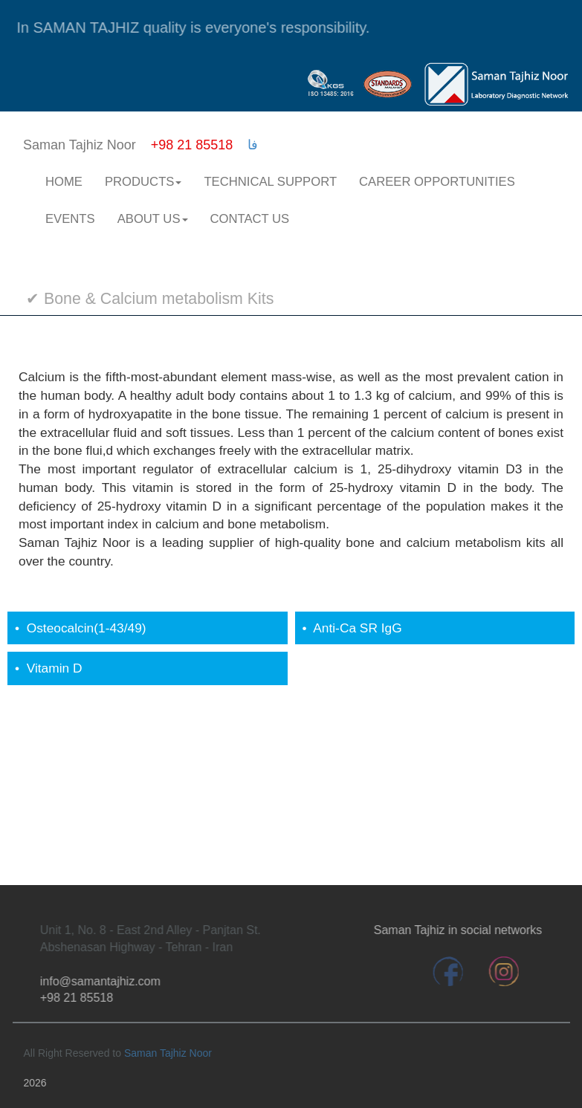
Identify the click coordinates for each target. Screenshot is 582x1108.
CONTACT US (250, 219)
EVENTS (70, 219)
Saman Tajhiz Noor (168, 1053)
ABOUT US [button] (152, 219)
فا (253, 144)
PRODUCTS (143, 182)
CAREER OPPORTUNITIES (437, 182)
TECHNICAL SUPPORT (270, 182)
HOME (64, 182)
